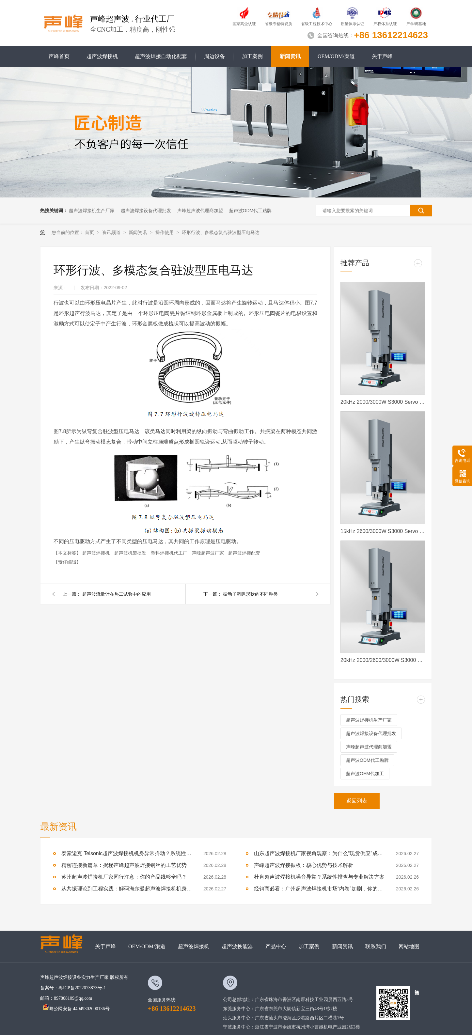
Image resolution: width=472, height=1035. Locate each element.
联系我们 (375, 946)
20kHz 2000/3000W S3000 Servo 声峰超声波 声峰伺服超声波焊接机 (382, 402)
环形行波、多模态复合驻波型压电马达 (221, 232)
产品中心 (275, 946)
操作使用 (165, 232)
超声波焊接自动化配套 (161, 56)
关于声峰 (382, 56)
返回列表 (356, 801)
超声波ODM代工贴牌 (250, 210)
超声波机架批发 (131, 553)
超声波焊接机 (102, 56)
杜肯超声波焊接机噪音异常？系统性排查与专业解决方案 (319, 877)
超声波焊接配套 (244, 553)
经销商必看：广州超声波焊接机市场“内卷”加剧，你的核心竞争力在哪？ (319, 888)
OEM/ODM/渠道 (336, 56)
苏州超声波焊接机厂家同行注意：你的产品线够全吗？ (124, 877)
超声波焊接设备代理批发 (146, 210)
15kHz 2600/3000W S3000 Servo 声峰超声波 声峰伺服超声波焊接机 (382, 531)
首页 (90, 232)
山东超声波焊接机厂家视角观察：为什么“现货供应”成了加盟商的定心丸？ (319, 853)
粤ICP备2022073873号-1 (82, 987)
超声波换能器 (237, 946)
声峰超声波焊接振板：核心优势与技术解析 (303, 865)
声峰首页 (59, 56)
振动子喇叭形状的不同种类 (250, 594)
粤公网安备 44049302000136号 (76, 1008)
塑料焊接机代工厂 (170, 553)
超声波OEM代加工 (365, 773)
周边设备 (214, 56)
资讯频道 (112, 232)
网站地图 (409, 946)
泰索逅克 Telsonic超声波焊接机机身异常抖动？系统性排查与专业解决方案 (126, 853)
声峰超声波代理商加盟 (200, 210)
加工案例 (252, 56)
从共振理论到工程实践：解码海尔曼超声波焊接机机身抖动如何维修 (126, 888)
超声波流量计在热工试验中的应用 (116, 594)
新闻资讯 (290, 56)
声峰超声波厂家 (208, 553)
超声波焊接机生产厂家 (92, 210)
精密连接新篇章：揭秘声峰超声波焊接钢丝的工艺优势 (124, 865)
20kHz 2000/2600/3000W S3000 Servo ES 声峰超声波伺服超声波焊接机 (382, 660)
